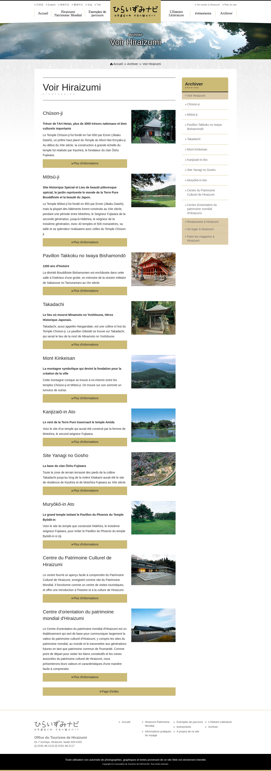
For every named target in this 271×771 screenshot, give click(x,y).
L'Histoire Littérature (175, 14)
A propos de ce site (188, 731)
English (52, 4)
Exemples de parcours (97, 14)
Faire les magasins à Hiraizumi (200, 238)
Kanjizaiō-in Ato (197, 159)
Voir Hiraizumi (196, 95)
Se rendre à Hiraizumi (208, 4)
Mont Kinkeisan (197, 149)
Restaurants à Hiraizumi (203, 221)
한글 (89, 4)
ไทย (99, 4)
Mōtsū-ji (192, 114)
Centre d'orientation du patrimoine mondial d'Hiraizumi (202, 209)
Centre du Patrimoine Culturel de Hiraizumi (201, 192)
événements (203, 14)
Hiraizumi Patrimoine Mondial (68, 14)
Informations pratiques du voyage (158, 733)
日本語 (39, 4)
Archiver (226, 14)
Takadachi (193, 139)
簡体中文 (64, 4)
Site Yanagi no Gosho (201, 170)
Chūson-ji (193, 104)
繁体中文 (78, 4)
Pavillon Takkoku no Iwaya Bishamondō (204, 127)
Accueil (42, 14)
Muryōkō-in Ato (197, 180)
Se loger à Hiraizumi (200, 229)
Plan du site (230, 4)
